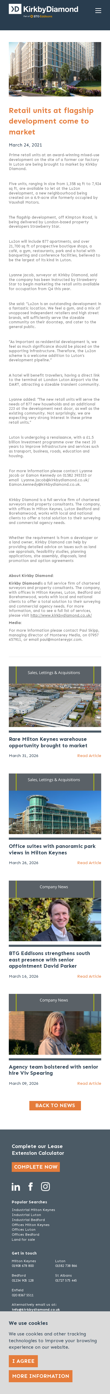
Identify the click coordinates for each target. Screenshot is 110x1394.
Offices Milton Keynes (31, 1225)
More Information (40, 1376)
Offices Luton (23, 1229)
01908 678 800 (22, 1266)
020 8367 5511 (22, 1295)
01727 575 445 (66, 1280)
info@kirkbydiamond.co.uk (36, 1310)
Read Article (89, 755)
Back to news (55, 1105)
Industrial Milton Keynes (33, 1210)
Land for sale (23, 1239)
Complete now (35, 1167)
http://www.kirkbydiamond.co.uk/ (61, 615)
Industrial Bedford (28, 1220)
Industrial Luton (26, 1215)
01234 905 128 (22, 1280)
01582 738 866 (66, 1266)
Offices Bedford (25, 1234)
